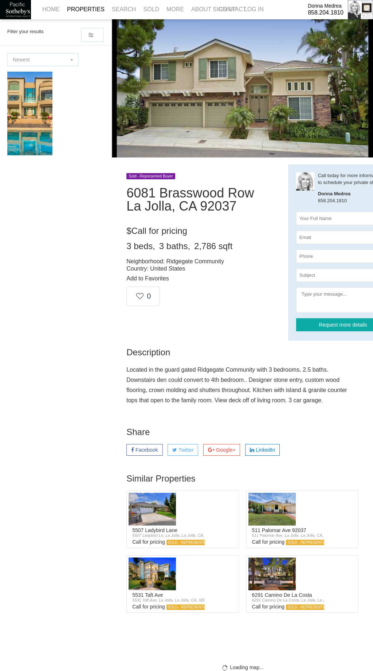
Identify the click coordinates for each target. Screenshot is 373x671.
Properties (86, 9)
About (201, 9)
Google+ (221, 450)
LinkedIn (262, 450)
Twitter (182, 450)
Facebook (144, 450)
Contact (232, 9)
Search (124, 9)
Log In (254, 9)
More (175, 9)
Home (51, 9)
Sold (152, 9)
